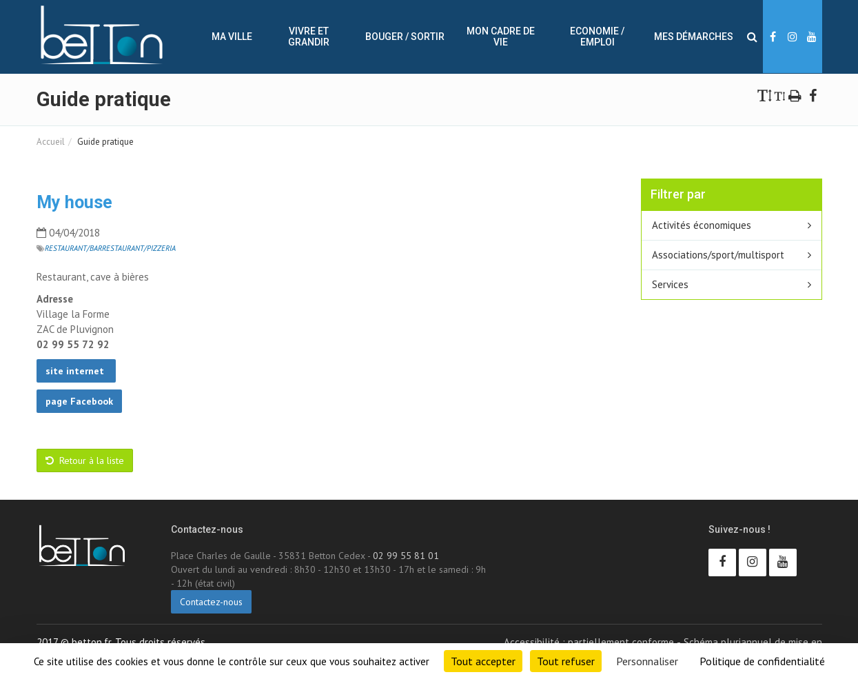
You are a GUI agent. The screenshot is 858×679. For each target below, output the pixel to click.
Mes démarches (693, 36)
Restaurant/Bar (73, 248)
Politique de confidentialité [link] (762, 661)
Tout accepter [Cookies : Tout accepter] (483, 661)
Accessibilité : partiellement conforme (589, 642)
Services (670, 284)
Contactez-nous (211, 602)
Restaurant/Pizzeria (139, 248)
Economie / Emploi (597, 37)
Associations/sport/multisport (718, 254)
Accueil (51, 142)
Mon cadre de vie (501, 37)
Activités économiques (701, 225)
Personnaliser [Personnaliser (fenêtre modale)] (647, 661)
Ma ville (232, 36)
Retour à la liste (84, 460)
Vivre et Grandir (308, 37)
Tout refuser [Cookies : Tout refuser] (566, 661)
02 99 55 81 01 (406, 555)
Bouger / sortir (405, 36)
